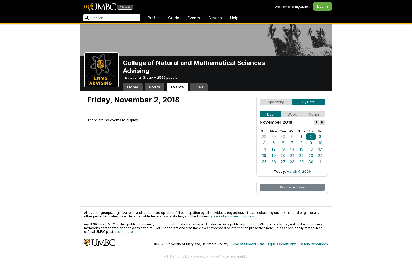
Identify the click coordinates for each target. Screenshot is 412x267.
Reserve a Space (292, 187)
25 (264, 162)
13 (283, 149)
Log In (322, 6)
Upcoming (276, 102)
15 (301, 149)
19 (274, 155)
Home (132, 87)
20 (283, 155)
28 (264, 136)
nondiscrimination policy (235, 216)
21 (292, 155)
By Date (308, 102)
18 (264, 155)
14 (292, 149)
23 (310, 155)
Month (314, 114)
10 (320, 143)
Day (270, 114)
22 (301, 155)
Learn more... (125, 232)
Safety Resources (314, 244)
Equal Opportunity (282, 244)
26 (273, 162)
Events (194, 18)
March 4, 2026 (299, 171)
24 (320, 155)
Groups (215, 18)
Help (234, 18)
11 (264, 149)
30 (283, 136)
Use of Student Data (248, 244)
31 (292, 136)
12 (274, 149)
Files (198, 87)
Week (292, 114)
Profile (154, 18)
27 (283, 162)
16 (311, 149)
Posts (154, 87)
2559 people (167, 77)
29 (273, 136)
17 (320, 149)
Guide (173, 18)
